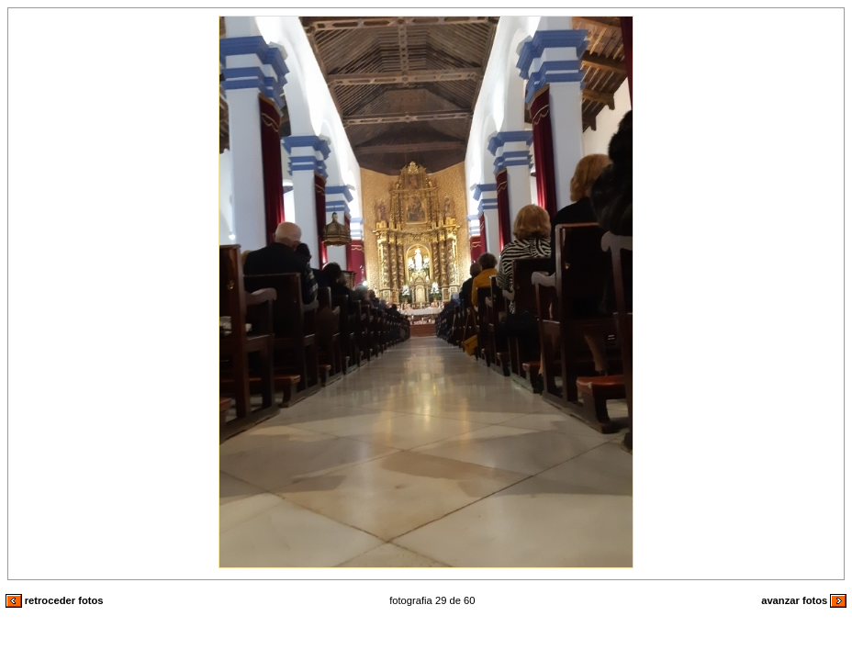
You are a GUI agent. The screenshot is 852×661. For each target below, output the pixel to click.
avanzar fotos (803, 600)
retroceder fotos (55, 600)
